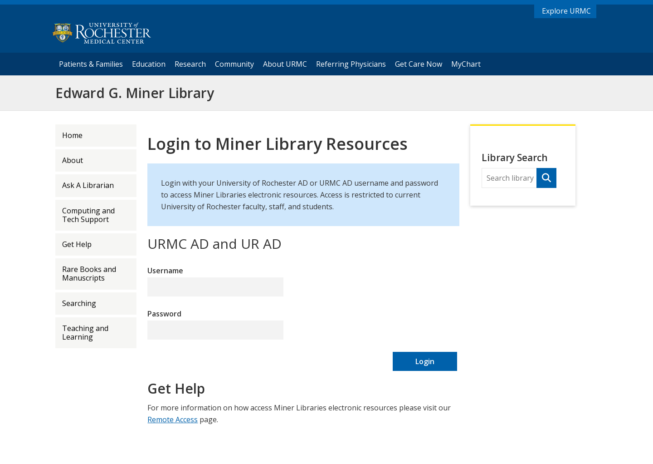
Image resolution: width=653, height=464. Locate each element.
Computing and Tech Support (88, 215)
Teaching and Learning (85, 332)
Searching (79, 303)
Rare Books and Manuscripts (89, 273)
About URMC (285, 64)
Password (164, 314)
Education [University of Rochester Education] (149, 64)
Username (165, 271)
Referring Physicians (353, 64)
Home (72, 135)
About (72, 160)
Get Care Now (418, 64)
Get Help (77, 244)
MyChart (468, 64)
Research (190, 64)
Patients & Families (91, 64)
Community (234, 64)
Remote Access (172, 420)
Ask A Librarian (88, 185)
